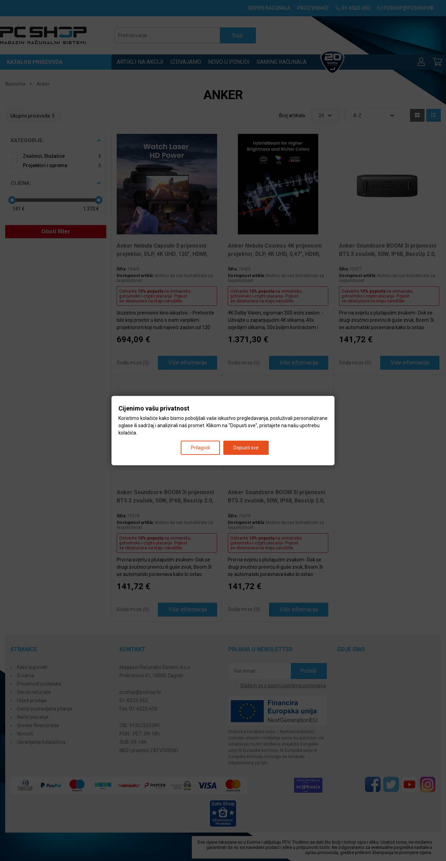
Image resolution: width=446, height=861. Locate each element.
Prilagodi (200, 447)
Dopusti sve (246, 447)
